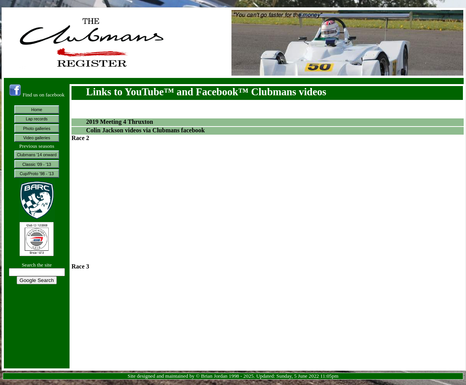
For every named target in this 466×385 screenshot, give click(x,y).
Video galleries (36, 137)
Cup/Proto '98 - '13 (37, 173)
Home (36, 109)
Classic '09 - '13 (36, 164)
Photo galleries (37, 128)
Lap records (37, 119)
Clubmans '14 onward (37, 154)
